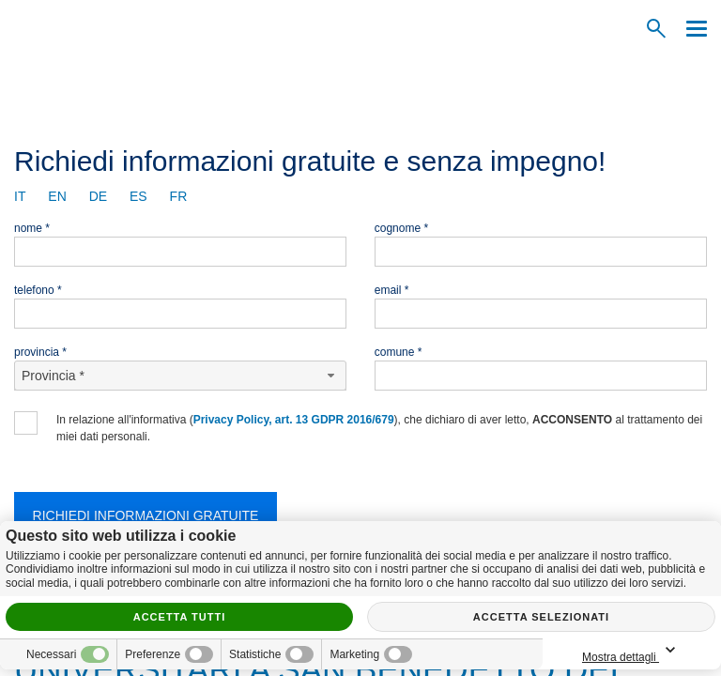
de (98, 196)
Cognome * (401, 228)
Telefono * (38, 290)
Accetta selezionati (541, 616)
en (57, 196)
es (138, 196)
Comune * (398, 352)
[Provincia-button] (180, 376)
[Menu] (692, 28)
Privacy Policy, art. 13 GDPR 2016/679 (293, 419)
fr (179, 196)
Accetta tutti (179, 616)
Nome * (32, 228)
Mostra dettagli (632, 651)
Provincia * (40, 352)
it (19, 196)
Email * (392, 290)
